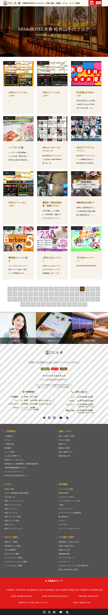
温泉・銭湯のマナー (66, 452)
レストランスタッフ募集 (13, 558)
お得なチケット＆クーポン (14, 460)
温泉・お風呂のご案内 (66, 436)
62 (64, 304)
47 (67, 299)
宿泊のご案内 (9, 489)
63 (69, 304)
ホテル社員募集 (10, 550)
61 (59, 304)
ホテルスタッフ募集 (12, 554)
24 (41, 294)
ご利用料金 (9, 436)
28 (61, 294)
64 (74, 304)
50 (82, 299)
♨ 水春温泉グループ (54, 581)
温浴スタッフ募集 (11, 542)
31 (77, 294)
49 (77, 299)
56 (33, 304)
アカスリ (62, 521)
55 (28, 304)
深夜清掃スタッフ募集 (12, 546)
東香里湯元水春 (91, 590)
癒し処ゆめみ (63, 517)
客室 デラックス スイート (14, 528)
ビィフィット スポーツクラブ (69, 528)
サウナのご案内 (64, 440)
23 (36, 294)
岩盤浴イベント (43, 228)
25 (46, 294)
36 (10, 299)
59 (48, 304)
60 (54, 304)
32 (82, 294)
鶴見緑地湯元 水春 (48, 590)
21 (25, 294)
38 (20, 299)
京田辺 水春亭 (64, 493)
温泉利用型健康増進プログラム (16, 468)
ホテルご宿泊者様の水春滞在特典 (16, 493)
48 (72, 299)
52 (92, 299)
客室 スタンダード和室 (13, 517)
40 (30, 299)
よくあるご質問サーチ (12, 456)
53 (98, 299)
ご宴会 (61, 505)
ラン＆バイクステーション (14, 472)
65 (79, 304)
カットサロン (63, 524)
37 (15, 299)
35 (98, 294)
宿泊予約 (91, 3)
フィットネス (77, 228)
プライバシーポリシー (66, 558)
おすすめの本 (77, 63)
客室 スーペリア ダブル (13, 505)
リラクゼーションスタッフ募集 (16, 562)
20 (20, 294)
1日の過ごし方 (10, 497)
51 (87, 299)
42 (41, 299)
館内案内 (8, 448)
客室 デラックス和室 (12, 521)
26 (51, 294)
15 (87, 289)
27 (56, 294)
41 (36, 299)
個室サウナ (63, 444)
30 (72, 294)
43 (46, 299)
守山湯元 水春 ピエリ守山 (33, 602)
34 (92, 294)
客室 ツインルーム (11, 513)
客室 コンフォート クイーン (14, 501)
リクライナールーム (66, 509)
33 (87, 294)
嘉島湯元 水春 (81, 602)
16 (92, 289)
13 (77, 289)
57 (38, 304)
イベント (42, 118)
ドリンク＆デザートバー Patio (69, 501)
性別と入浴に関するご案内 (68, 569)
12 (72, 289)
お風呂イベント (43, 63)
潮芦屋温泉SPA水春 (21, 596)
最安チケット (98, 3)
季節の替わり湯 (64, 456)
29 (67, 294)
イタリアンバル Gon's (66, 497)
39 (25, 299)
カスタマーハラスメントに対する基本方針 (74, 565)
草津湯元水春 (88, 596)
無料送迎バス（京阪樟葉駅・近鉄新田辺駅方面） (22, 464)
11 (67, 289)
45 (56, 299)
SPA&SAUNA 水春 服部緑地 (21, 590)
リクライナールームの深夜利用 (70, 513)
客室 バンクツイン (11, 509)
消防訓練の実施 (64, 554)
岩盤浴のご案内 (64, 448)
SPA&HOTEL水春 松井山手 (54, 596)
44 (51, 299)
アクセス (8, 440)
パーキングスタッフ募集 (13, 565)
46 (61, 299)
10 (61, 289)
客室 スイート (10, 524)
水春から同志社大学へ (66, 546)
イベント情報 (9, 452)
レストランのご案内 (66, 489)
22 (30, 294)
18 (10, 294)
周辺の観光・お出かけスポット (70, 542)
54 (23, 304)
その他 (9, 63)
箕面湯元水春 (69, 590)
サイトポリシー (64, 562)
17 (98, 289)
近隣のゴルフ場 (64, 550)
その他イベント (9, 228)
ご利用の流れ (9, 444)
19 (15, 294)
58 (43, 304)
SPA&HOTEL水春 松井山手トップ (17, 475)
